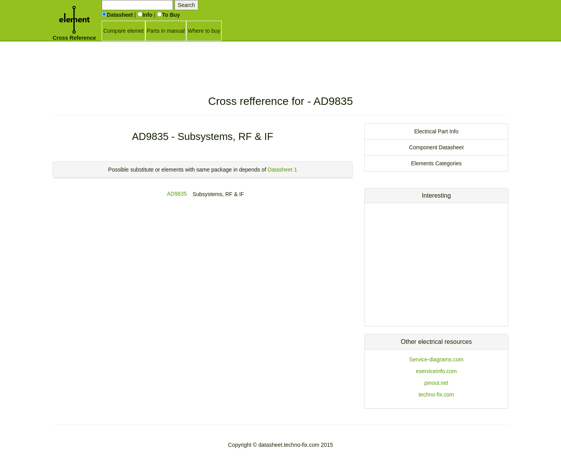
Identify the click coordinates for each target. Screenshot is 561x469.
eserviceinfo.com (436, 371)
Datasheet (117, 15)
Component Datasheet (436, 147)
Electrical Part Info (436, 131)
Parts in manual (166, 31)
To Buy (168, 15)
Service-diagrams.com (436, 359)
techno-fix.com (436, 394)
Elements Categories (436, 163)
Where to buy (204, 31)
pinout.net (436, 383)
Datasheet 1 (282, 169)
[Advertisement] (280, 60)
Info (145, 15)
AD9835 (177, 194)
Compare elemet (123, 31)
